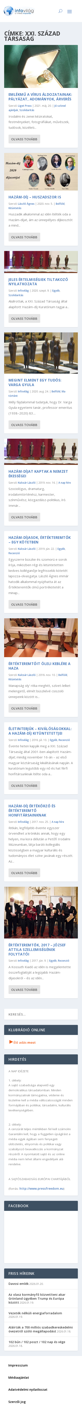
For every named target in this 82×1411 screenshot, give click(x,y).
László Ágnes (26, 204)
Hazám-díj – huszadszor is (35, 197)
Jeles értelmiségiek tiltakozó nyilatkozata (38, 282)
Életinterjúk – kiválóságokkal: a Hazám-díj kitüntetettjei (40, 731)
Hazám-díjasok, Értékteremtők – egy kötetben (40, 540)
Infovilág (23, 290)
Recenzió (14, 553)
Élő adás (22, 1042)
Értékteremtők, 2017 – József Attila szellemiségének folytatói (37, 950)
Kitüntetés (15, 208)
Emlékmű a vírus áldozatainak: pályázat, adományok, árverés (40, 96)
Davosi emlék (19, 1284)
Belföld (60, 204)
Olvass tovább (24, 139)
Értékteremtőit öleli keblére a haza (40, 666)
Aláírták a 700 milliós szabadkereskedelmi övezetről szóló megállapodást (41, 1329)
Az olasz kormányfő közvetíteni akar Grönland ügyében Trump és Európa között (37, 1298)
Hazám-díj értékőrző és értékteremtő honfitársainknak (32, 811)
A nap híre (64, 483)
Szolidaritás (26, 110)
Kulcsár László (27, 483)
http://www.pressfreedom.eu (41, 1188)
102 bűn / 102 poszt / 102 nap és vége (37, 1342)
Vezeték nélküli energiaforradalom (35, 1313)
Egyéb (56, 290)
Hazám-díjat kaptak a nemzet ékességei (38, 473)
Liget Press (25, 106)
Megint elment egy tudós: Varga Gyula (35, 382)
